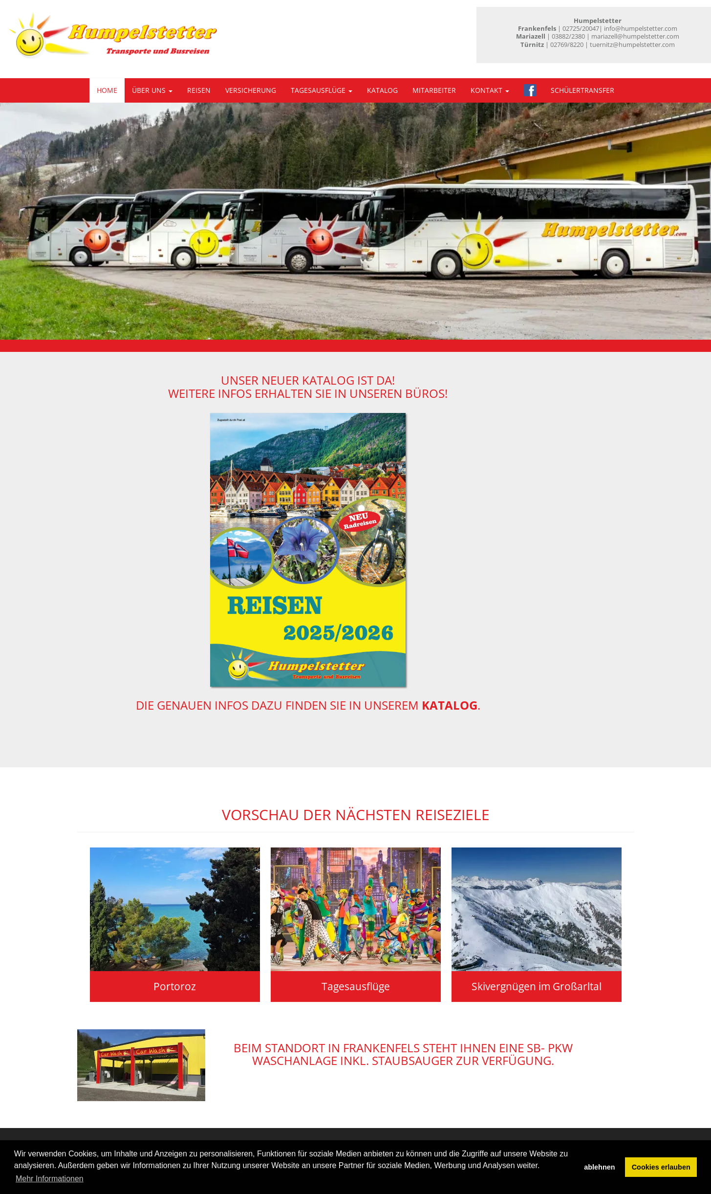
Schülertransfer (582, 90)
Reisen (199, 90)
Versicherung (250, 90)
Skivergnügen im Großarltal (537, 986)
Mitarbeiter (434, 90)
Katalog (382, 90)
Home (107, 90)
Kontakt (490, 90)
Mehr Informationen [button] (50, 1178)
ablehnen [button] (599, 1167)
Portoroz (174, 986)
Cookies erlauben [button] (661, 1167)
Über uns (152, 90)
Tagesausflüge (321, 90)
